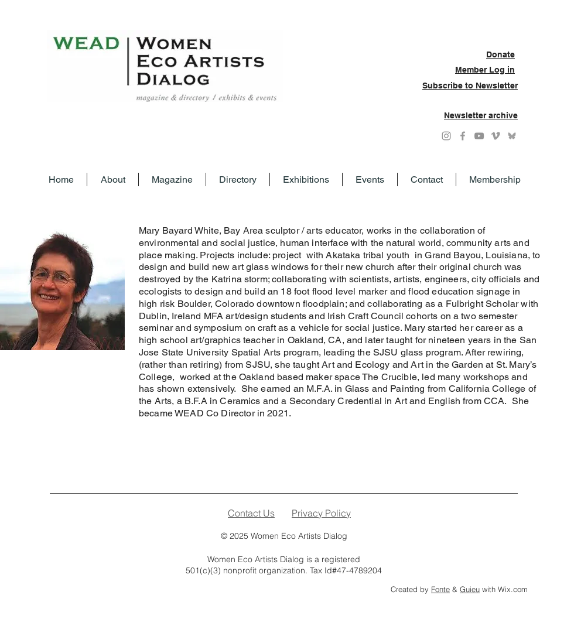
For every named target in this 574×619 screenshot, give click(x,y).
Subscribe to (449, 85)
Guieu (470, 589)
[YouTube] (479, 136)
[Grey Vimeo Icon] (495, 136)
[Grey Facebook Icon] (463, 136)
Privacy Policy (321, 513)
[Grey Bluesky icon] (512, 136)
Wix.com (513, 589)
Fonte (440, 589)
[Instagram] (446, 136)
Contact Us (251, 513)
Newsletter (497, 85)
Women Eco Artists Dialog (299, 536)
